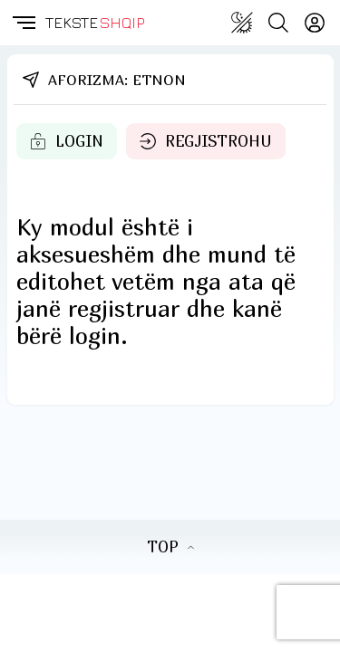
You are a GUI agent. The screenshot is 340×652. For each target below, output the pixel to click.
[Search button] (278, 23)
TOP (170, 547)
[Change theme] (242, 23)
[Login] (314, 23)
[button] (22, 22)
